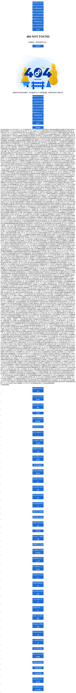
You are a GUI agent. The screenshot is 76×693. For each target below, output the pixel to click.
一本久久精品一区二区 (38, 601)
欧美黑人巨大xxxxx (38, 426)
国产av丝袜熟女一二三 (38, 434)
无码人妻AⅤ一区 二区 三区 (38, 680)
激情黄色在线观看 (38, 662)
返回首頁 (38, 46)
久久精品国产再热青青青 (38, 488)
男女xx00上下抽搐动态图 (38, 538)
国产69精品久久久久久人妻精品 (38, 688)
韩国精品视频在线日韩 (38, 584)
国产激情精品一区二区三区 (38, 568)
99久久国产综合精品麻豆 (38, 592)
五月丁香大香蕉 (38, 648)
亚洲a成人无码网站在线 (38, 625)
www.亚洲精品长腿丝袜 (38, 642)
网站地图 (38, 127)
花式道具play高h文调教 (38, 576)
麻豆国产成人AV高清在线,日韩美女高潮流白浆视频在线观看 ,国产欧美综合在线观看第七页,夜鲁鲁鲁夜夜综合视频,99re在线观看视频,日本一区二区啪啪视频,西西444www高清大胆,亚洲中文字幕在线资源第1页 (37, 16)
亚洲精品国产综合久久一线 (38, 560)
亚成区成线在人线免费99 (38, 406)
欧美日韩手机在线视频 (38, 497)
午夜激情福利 (38, 667)
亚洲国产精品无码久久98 (38, 390)
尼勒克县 (38, 530)
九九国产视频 (38, 673)
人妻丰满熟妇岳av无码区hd (38, 458)
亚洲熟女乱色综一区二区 (38, 633)
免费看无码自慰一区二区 (38, 450)
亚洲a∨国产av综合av (38, 517)
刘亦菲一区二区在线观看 (38, 617)
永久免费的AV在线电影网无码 (37, 551)
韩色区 (38, 413)
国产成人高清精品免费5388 (38, 472)
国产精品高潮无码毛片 (38, 505)
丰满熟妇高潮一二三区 (38, 609)
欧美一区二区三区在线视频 (38, 655)
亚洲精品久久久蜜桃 (38, 544)
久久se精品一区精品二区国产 (38, 442)
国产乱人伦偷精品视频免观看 (38, 420)
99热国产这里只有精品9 (38, 524)
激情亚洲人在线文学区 (38, 480)
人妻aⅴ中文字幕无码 (38, 511)
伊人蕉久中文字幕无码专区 (38, 398)
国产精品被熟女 (38, 465)
